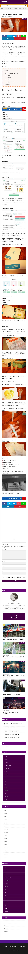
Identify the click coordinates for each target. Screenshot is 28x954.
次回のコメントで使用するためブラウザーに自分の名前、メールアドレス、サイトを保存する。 (14, 577)
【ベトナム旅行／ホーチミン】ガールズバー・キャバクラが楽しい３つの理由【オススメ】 (14, 676)
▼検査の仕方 (6, 84)
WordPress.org (6, 931)
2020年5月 (5, 847)
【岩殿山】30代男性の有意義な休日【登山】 (11, 734)
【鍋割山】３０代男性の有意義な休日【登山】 (12, 731)
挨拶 (5, 777)
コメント (4, 549)
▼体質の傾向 (7, 78)
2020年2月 (5, 857)
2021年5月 (5, 816)
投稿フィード (6, 925)
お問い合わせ (22, 946)
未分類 (6, 787)
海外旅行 (6, 790)
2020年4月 (5, 850)
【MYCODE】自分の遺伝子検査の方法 (19, 8)
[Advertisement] (14, 524)
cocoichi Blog (4, 2)
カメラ (23, 680)
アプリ (6, 756)
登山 (5, 793)
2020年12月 (6, 829)
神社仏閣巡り (7, 796)
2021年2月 (5, 822)
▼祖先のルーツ (8, 80)
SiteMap (14, 948)
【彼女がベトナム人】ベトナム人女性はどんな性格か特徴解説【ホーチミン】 (14, 657)
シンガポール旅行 (8, 765)
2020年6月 (5, 844)
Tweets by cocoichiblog (7, 746)
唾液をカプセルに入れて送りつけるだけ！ (11, 73)
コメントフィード (7, 928)
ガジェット (6, 762)
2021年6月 (5, 813)
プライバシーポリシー (13, 946)
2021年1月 (5, 825)
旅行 (5, 781)
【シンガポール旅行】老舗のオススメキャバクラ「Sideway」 (12, 713)
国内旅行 (6, 774)
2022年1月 (5, 810)
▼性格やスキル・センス (9, 82)
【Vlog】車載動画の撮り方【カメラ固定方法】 (12, 694)
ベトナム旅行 (22, 642)
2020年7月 (5, 841)
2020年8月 (5, 838)
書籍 (5, 784)
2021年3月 (5, 819)
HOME (3, 8)
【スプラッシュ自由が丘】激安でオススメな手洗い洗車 (13, 639)
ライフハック (8, 8)
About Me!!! (5, 946)
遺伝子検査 (10, 16)
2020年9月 (5, 835)
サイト (3, 571)
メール (3, 566)
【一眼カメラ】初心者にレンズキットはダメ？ (12, 737)
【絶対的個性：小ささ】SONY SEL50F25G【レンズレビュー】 (14, 724)
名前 (3, 561)
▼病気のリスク (8, 75)
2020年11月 (6, 832)
